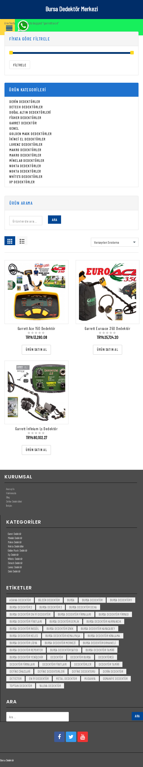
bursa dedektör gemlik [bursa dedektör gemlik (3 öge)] (64, 621)
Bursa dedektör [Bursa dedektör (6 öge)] (92, 600)
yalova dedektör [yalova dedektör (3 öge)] (50, 686)
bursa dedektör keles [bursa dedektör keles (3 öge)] (24, 636)
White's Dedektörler (25, 176)
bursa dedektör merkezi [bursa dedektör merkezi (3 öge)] (60, 643)
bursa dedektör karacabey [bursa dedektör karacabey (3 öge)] (98, 628)
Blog (8, 497)
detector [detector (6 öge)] (15, 678)
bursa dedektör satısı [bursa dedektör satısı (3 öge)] (64, 650)
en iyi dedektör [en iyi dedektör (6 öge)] (39, 678)
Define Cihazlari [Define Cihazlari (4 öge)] (20, 671)
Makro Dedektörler (25, 150)
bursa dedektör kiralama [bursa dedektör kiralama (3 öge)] (104, 636)
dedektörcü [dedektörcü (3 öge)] (106, 657)
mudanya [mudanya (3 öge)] (90, 678)
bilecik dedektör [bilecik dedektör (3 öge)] (49, 600)
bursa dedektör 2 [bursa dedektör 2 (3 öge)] (21, 607)
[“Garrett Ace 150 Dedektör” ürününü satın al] (36, 350)
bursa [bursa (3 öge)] (70, 600)
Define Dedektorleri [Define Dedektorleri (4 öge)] (51, 671)
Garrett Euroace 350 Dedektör (107, 328)
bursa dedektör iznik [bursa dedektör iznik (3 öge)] (59, 628)
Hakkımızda (11, 492)
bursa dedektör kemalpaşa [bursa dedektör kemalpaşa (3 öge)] (62, 636)
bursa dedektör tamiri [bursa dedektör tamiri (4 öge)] (100, 650)
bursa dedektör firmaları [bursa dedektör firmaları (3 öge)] (74, 614)
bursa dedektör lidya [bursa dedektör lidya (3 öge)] (23, 643)
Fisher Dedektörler (25, 117)
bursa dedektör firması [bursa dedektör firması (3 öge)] (114, 614)
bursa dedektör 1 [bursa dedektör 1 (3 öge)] (121, 600)
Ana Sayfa (9, 23)
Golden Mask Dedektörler (30, 134)
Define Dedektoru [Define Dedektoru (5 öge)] (83, 671)
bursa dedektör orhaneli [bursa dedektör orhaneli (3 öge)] (99, 643)
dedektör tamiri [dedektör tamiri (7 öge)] (109, 664)
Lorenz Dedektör (15, 567)
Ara (54, 219)
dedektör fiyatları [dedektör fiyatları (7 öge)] (54, 664)
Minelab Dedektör (15, 537)
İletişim (9, 505)
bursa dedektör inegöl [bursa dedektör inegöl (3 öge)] (24, 628)
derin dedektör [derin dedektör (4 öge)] (113, 671)
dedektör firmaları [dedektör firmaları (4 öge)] (22, 664)
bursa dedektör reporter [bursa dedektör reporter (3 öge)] (26, 650)
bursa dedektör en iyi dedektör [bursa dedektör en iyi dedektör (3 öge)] (30, 614)
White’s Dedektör (15, 558)
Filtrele (19, 65)
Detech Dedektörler (26, 107)
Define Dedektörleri (14, 501)
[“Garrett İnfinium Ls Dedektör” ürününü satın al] (36, 450)
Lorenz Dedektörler (25, 144)
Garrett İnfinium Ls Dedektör (36, 428)
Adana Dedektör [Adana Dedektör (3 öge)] (20, 600)
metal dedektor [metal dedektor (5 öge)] (66, 678)
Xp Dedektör (13, 554)
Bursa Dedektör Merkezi (71, 8)
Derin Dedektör (14, 571)
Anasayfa (10, 488)
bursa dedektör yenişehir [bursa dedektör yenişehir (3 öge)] (26, 657)
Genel (14, 128)
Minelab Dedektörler (26, 160)
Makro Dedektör (14, 542)
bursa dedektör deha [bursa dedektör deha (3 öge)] (83, 607)
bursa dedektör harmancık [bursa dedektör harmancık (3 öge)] (103, 621)
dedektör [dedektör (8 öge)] (56, 657)
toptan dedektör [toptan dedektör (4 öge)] (21, 686)
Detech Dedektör (15, 562)
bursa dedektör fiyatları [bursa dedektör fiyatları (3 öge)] (26, 621)
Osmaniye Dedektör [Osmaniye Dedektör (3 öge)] (115, 678)
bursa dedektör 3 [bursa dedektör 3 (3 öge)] (50, 607)
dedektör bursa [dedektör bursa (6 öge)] (80, 657)
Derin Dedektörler (24, 101)
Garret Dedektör (23, 123)
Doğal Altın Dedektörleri (30, 112)
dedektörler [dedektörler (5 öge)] (82, 664)
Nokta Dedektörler (25, 166)
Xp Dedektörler (22, 182)
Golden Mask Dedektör (17, 550)
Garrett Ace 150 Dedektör (36, 328)
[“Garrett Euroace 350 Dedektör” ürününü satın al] (107, 350)
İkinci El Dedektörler (27, 139)
